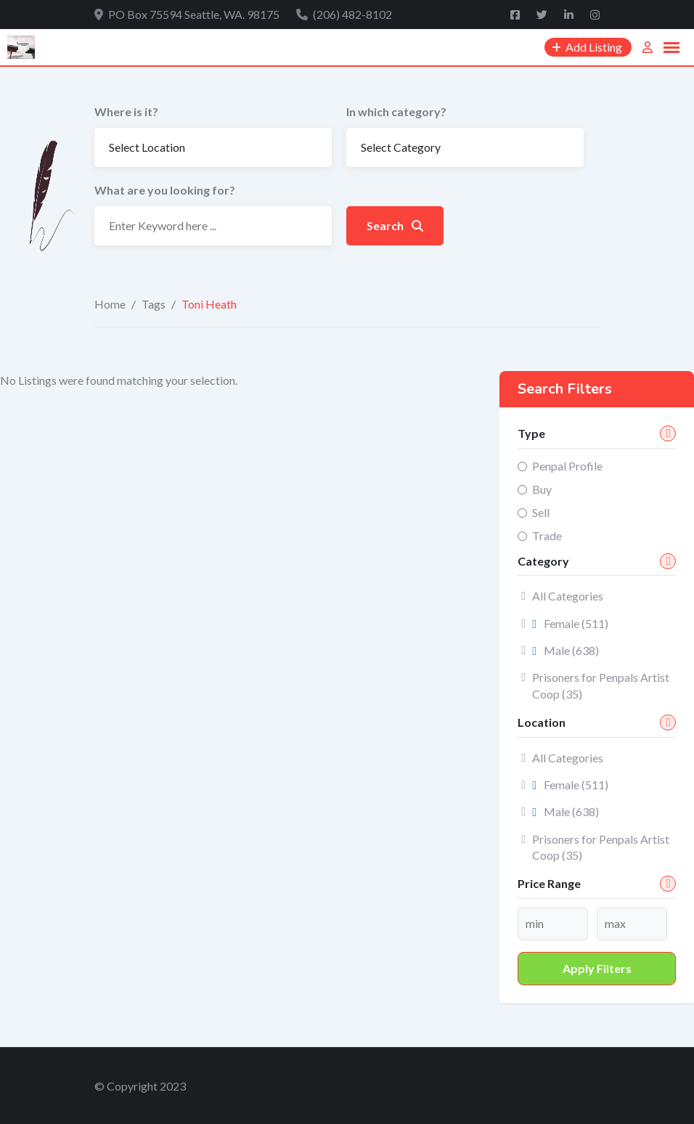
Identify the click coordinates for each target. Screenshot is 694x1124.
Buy (542, 489)
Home (110, 304)
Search (395, 225)
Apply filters (597, 968)
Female (570, 623)
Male (565, 650)
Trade (547, 535)
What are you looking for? (164, 190)
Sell (541, 512)
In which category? (396, 111)
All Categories (567, 596)
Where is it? (126, 111)
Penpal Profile (567, 466)
